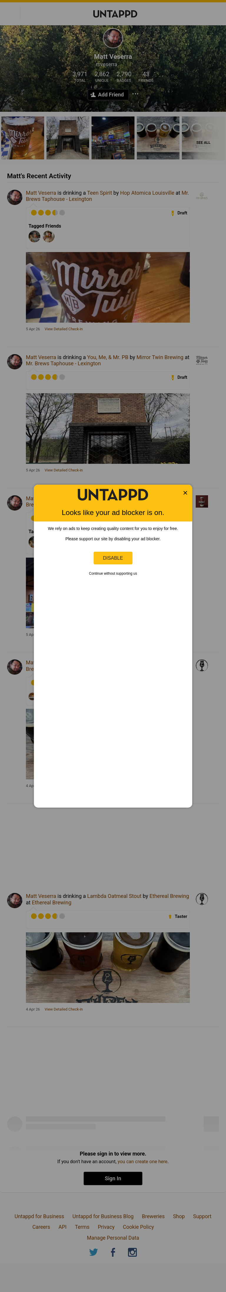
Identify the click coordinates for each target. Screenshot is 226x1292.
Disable (113, 558)
